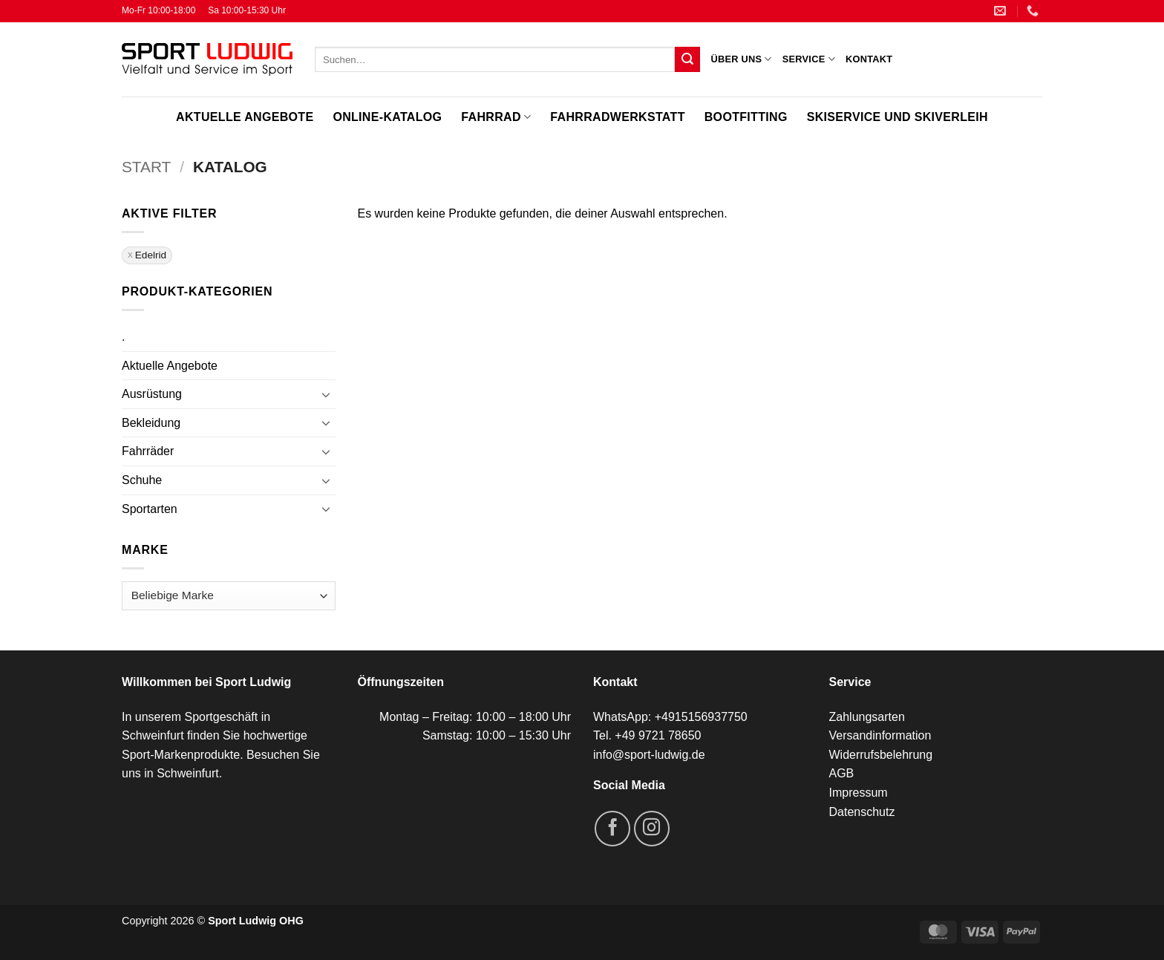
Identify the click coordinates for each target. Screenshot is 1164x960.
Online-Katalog (387, 117)
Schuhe (142, 480)
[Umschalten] (327, 394)
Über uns (740, 59)
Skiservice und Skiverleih (897, 117)
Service (808, 59)
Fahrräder (148, 451)
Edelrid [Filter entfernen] (150, 255)
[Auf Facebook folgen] (612, 828)
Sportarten (149, 509)
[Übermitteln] (687, 59)
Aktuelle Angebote (244, 117)
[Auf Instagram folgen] (652, 828)
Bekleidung (151, 423)
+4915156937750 (701, 717)
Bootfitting (746, 117)
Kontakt (869, 59)
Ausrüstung (152, 394)
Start (146, 166)
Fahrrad (496, 117)
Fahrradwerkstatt (617, 117)
